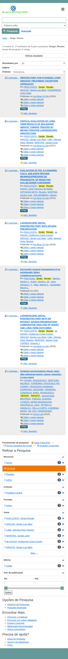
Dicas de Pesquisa (16, 639)
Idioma (7, 560)
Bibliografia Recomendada (20, 626)
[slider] (6, 588)
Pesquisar (10, 31)
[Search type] (34, 25)
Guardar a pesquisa (48, 445)
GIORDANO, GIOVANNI (32, 389)
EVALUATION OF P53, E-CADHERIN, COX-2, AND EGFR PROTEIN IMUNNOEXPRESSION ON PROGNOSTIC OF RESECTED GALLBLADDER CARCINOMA (38, 176)
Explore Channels (15, 623)
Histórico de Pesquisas (18, 604)
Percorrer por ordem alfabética (22, 620)
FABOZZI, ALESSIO (41, 399)
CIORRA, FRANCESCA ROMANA (36, 386)
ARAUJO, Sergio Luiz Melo (33, 90)
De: (6, 578)
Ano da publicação (13, 572)
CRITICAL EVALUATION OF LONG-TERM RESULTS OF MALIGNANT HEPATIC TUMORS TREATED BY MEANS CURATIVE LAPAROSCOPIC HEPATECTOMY (38, 127)
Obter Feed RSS (40, 442)
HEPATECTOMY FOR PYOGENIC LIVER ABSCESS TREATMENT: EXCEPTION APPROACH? (40, 80)
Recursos (9, 457)
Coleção (8, 487)
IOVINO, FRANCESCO (35, 380)
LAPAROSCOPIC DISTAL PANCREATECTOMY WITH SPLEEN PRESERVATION (38, 226)
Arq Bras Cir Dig (41, 96)
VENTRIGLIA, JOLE (30, 405)
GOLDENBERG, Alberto (45, 195)
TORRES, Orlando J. (30, 343)
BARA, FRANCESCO (43, 392)
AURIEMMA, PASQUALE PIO (45, 383)
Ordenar (6, 72)
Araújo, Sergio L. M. (40, 281)
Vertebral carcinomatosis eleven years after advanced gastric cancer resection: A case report (41, 374)
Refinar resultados (34, 55)
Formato (8, 499)
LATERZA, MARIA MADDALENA (36, 402)
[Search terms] (34, 20)
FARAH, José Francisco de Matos (36, 189)
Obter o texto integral (32, 99)
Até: (37, 578)
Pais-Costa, (37, 278)
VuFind (7, 9)
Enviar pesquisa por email (18, 445)
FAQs (10, 645)
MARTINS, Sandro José (46, 142)
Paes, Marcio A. (41, 284)
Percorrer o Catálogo (17, 617)
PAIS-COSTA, (39, 87)
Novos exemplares (16, 629)
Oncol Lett (38, 414)
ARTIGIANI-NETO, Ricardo (33, 192)
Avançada (26, 31)
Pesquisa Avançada (16, 607)
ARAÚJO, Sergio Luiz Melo (33, 139)
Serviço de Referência (18, 642)
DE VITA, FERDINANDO (40, 411)
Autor (4, 38)
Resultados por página (10, 65)
